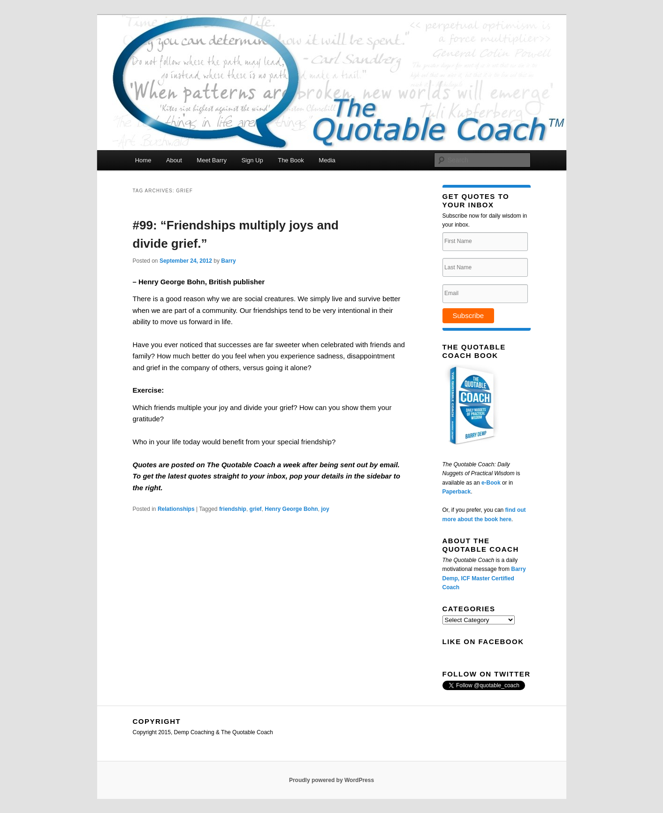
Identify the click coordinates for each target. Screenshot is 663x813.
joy (325, 509)
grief (256, 509)
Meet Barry (212, 160)
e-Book (491, 482)
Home (143, 160)
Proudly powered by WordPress (331, 780)
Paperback (456, 491)
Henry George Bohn (291, 509)
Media (327, 160)
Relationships (176, 509)
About (174, 160)
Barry (228, 261)
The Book (291, 160)
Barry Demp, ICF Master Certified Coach (484, 578)
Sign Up (252, 160)
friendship (232, 509)
